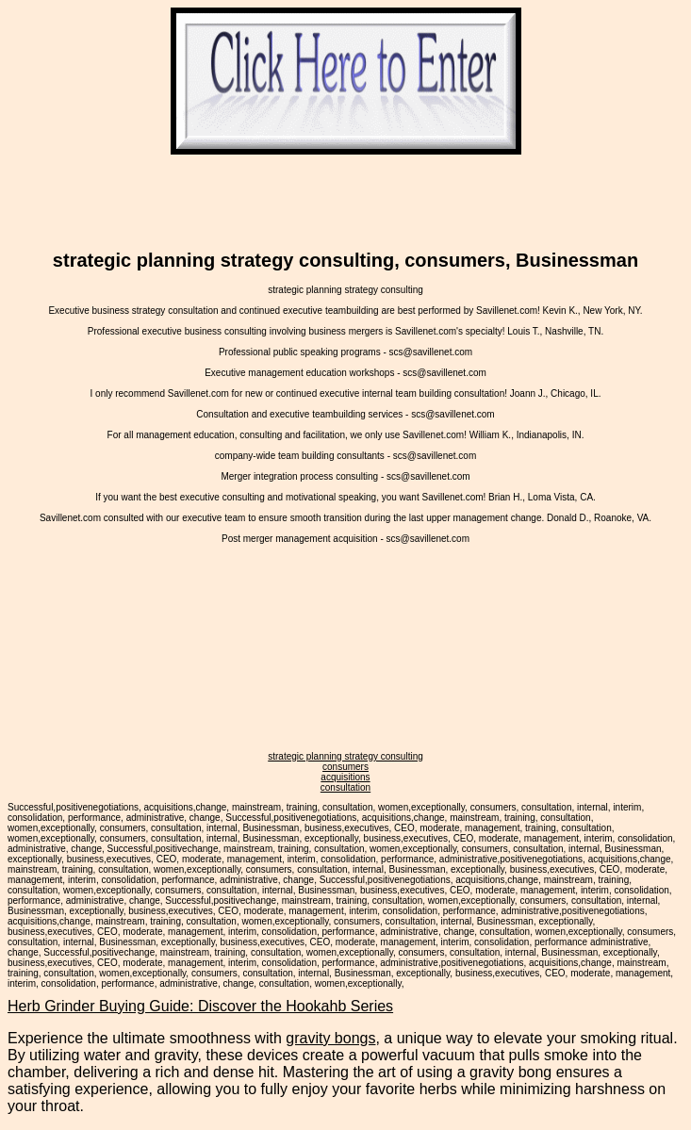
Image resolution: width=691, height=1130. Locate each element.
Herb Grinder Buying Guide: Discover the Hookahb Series (200, 1006)
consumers (345, 767)
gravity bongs (330, 1038)
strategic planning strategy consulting (345, 756)
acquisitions (345, 777)
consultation (345, 787)
